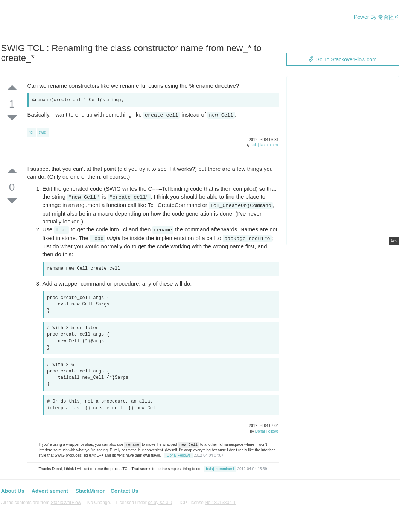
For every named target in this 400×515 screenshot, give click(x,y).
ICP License (207, 502)
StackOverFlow (66, 502)
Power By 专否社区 (376, 17)
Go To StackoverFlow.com (342, 59)
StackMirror (90, 491)
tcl (31, 132)
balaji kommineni (264, 145)
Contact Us (124, 491)
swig (42, 132)
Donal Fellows (267, 431)
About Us (12, 491)
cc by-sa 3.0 (160, 502)
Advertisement (50, 491)
